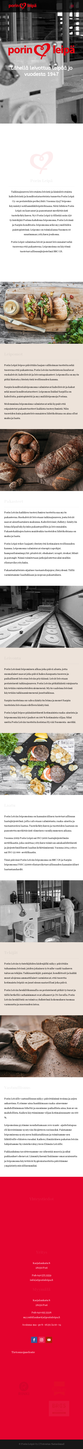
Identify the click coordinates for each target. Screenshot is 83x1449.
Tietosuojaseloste (23, 1341)
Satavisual (57, 1433)
